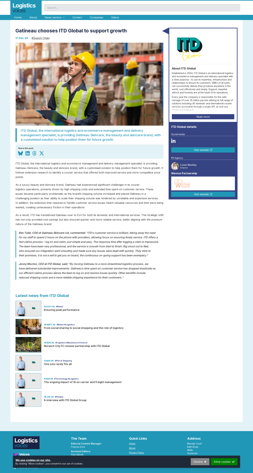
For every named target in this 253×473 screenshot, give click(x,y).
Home (18, 17)
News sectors (55, 17)
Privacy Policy (136, 452)
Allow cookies (224, 461)
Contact (77, 17)
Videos (115, 17)
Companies (96, 17)
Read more (203, 116)
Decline (200, 461)
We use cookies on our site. (33, 460)
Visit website (203, 150)
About (33, 17)
